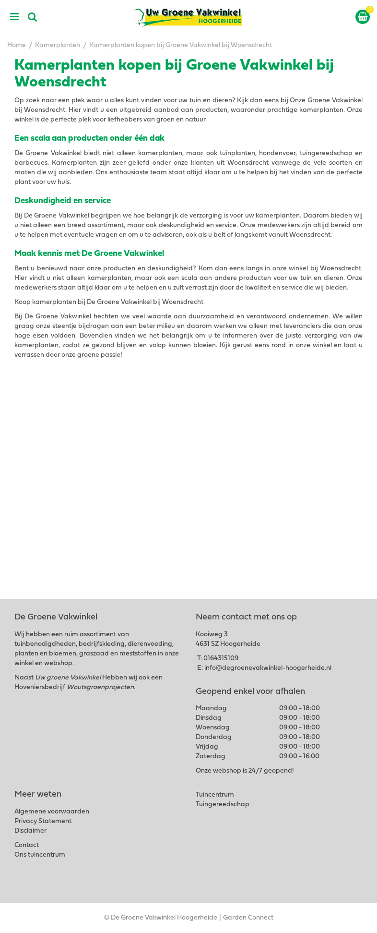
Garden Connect (248, 918)
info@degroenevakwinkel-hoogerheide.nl (267, 668)
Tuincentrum (215, 795)
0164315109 (220, 658)
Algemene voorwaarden (51, 812)
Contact (26, 845)
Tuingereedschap (222, 804)
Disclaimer (30, 831)
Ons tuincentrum (39, 855)
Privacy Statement (42, 821)
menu (14, 17)
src (32, 17)
